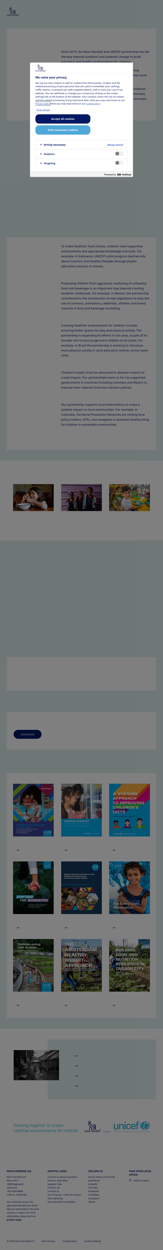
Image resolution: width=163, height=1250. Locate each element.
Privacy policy (42, 103)
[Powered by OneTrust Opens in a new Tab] (117, 174)
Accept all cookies (62, 119)
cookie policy (93, 103)
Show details (43, 109)
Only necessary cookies (63, 130)
